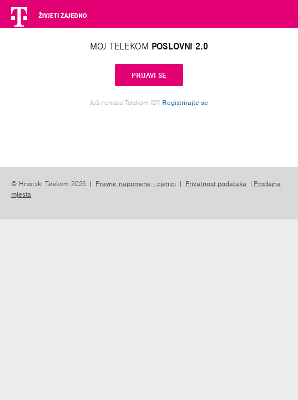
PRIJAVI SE (149, 75)
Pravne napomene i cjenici (135, 183)
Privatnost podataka (216, 183)
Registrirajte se (185, 102)
